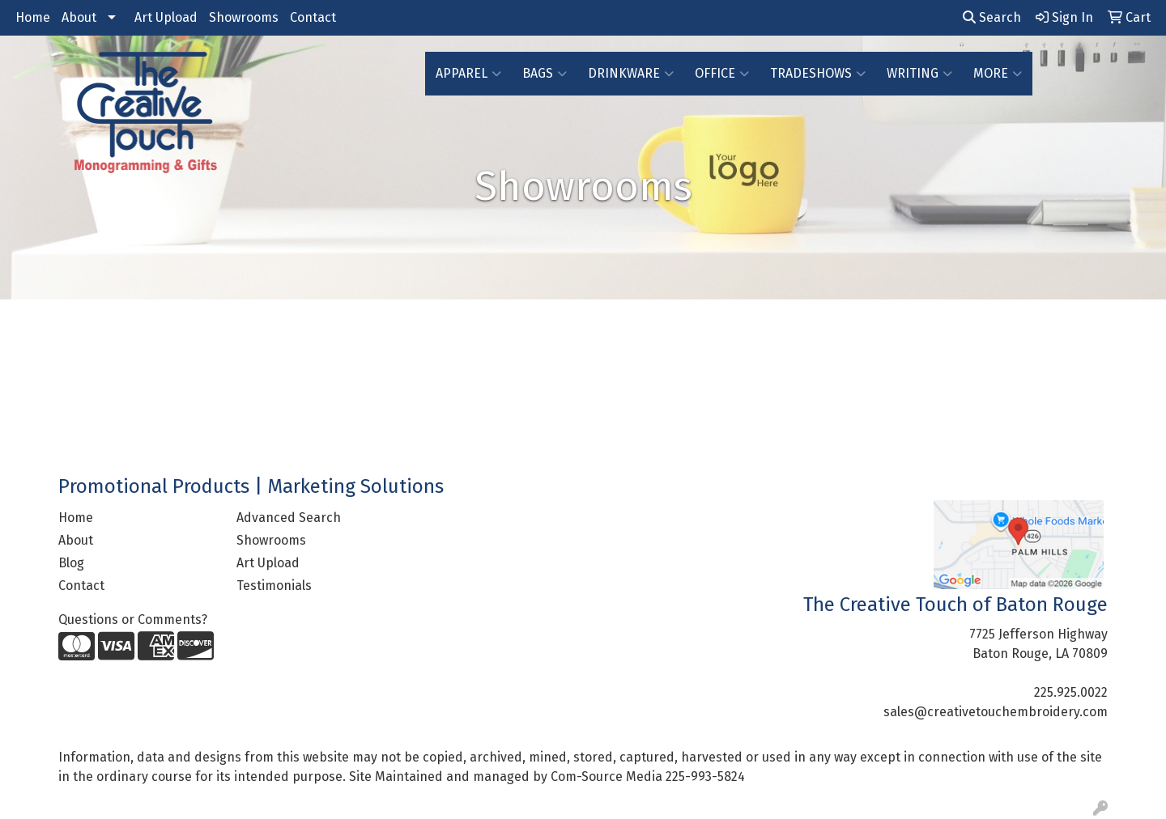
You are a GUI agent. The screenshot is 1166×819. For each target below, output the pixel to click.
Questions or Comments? (132, 619)
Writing (919, 73)
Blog (71, 563)
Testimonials (274, 585)
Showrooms (244, 17)
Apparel (468, 73)
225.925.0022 (1071, 692)
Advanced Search (288, 517)
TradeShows (818, 73)
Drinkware (631, 73)
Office (722, 73)
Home (32, 17)
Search (992, 17)
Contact (313, 17)
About (79, 17)
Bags (544, 73)
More (997, 73)
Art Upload (166, 17)
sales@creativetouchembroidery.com (995, 711)
